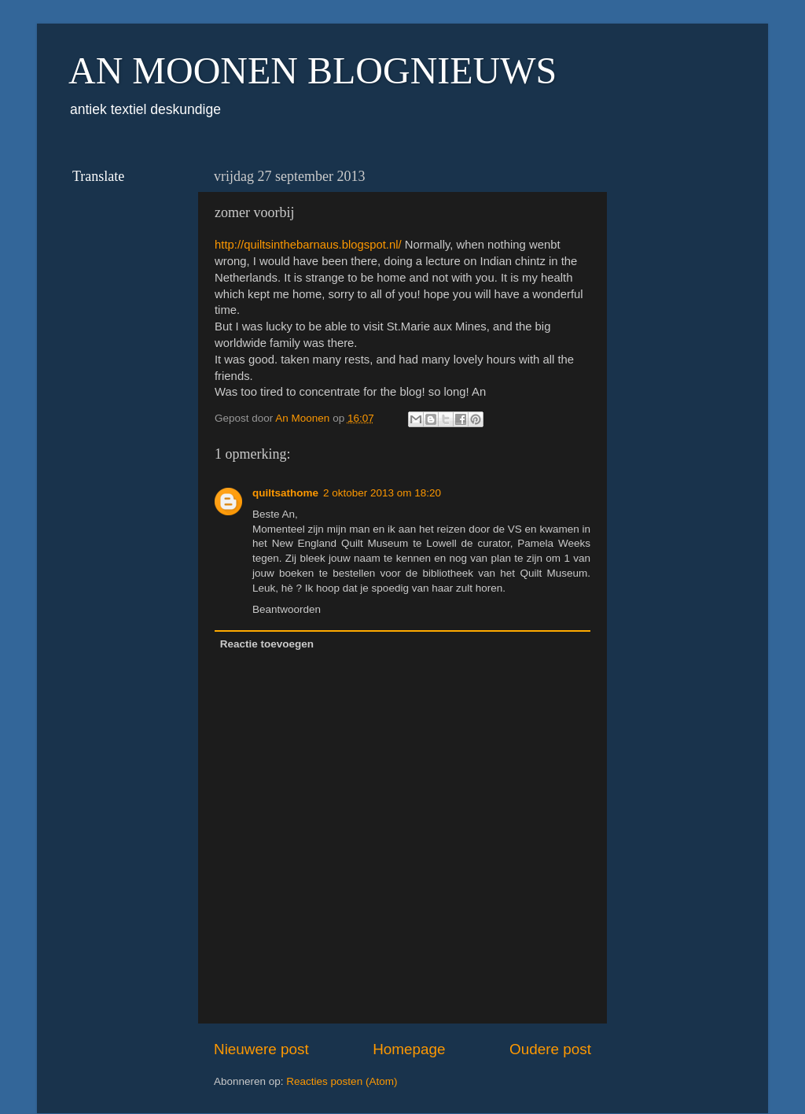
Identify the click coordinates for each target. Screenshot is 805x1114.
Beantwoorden (286, 609)
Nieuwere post (261, 1049)
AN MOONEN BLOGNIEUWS (312, 70)
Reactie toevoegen (267, 644)
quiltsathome (285, 493)
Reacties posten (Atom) (341, 1081)
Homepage (409, 1049)
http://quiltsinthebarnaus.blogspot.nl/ (308, 244)
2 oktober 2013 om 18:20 (382, 493)
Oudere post (550, 1049)
